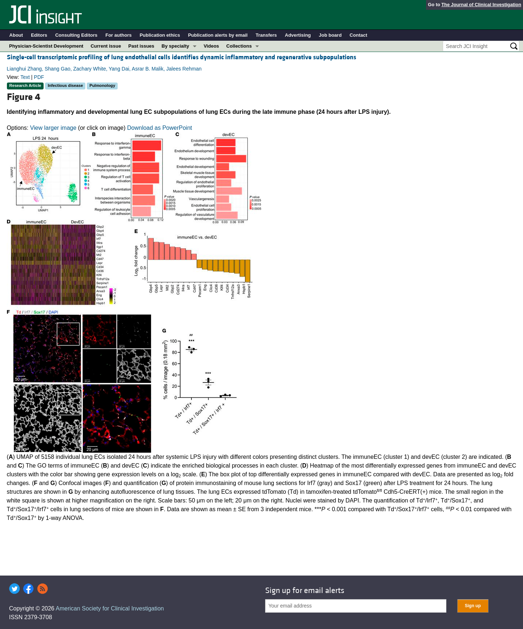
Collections (239, 46)
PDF (39, 77)
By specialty (175, 46)
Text (25, 77)
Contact (358, 35)
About (16, 35)
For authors (118, 35)
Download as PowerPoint (159, 128)
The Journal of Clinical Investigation (481, 4)
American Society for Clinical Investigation (110, 608)
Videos (211, 46)
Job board (330, 35)
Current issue (105, 46)
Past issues (141, 46)
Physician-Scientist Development (46, 46)
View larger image (53, 128)
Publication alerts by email (218, 35)
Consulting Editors (76, 35)
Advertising (298, 35)
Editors (39, 35)
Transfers (266, 35)
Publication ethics (159, 35)
